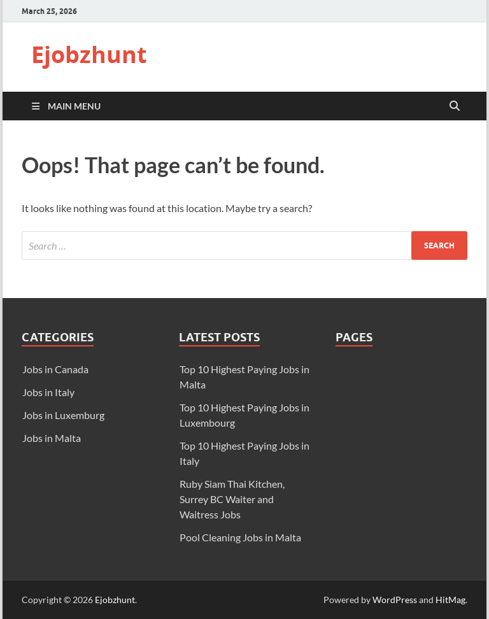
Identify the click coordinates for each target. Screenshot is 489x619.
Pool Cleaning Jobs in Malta (240, 537)
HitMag (450, 599)
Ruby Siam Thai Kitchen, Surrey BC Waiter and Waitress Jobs (232, 499)
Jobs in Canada (55, 369)
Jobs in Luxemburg (63, 415)
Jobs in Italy (48, 392)
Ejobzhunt (89, 54)
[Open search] (454, 106)
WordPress (394, 599)
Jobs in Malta (51, 438)
